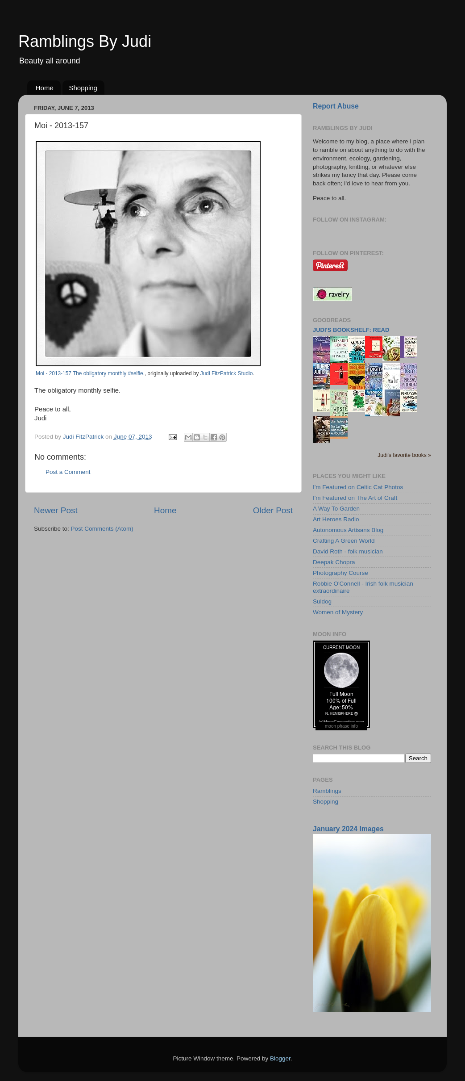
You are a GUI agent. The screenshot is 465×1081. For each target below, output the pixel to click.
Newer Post (56, 510)
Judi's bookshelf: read (351, 330)
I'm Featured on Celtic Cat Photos (358, 487)
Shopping (83, 88)
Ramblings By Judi (84, 41)
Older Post (273, 510)
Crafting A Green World (344, 540)
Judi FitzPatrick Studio (226, 373)
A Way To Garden (336, 508)
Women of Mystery (338, 612)
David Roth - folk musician (348, 551)
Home (45, 88)
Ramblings (327, 791)
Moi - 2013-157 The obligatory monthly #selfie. (90, 373)
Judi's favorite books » (404, 455)
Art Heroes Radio (336, 519)
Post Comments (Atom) (102, 528)
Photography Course (340, 573)
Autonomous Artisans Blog (348, 530)
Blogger (280, 1058)
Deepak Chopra (334, 562)
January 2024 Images (348, 829)
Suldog (322, 601)
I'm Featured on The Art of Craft (355, 497)
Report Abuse (336, 106)
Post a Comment (68, 472)
